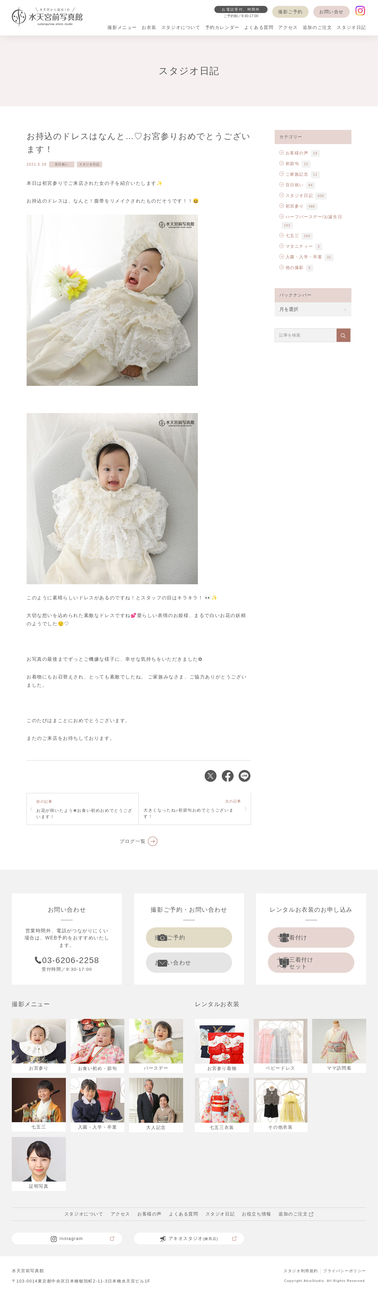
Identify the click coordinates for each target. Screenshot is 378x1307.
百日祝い (62, 164)
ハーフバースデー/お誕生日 (310, 216)
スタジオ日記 (89, 164)
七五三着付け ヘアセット (306, 968)
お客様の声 (294, 153)
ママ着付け (303, 939)
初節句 (289, 163)
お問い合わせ (184, 967)
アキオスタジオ (198, 1250)
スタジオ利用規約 (296, 1282)
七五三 (289, 235)
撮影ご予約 (290, 11)
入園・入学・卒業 (300, 256)
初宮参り (291, 206)
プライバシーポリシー (343, 1282)
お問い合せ (331, 11)
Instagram (82, 1250)
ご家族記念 (294, 174)
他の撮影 (291, 267)
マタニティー (296, 246)
